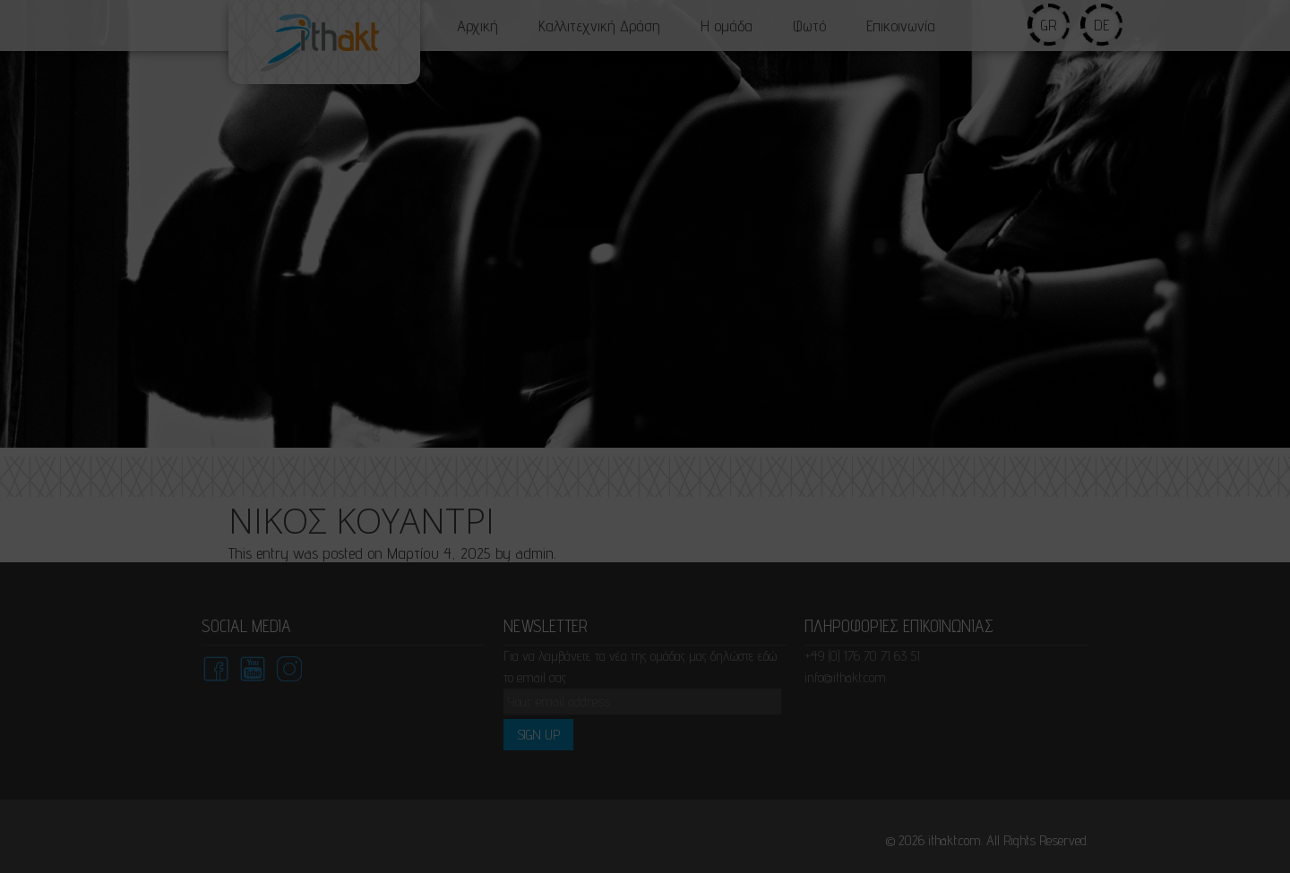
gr (1049, 24)
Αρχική (477, 25)
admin (531, 552)
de (1102, 24)
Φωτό (809, 25)
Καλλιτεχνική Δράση (599, 25)
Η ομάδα (726, 25)
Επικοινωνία (900, 25)
